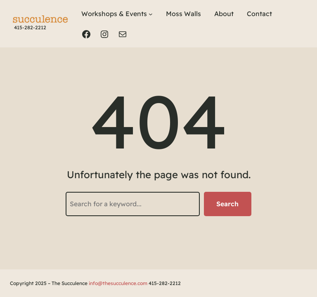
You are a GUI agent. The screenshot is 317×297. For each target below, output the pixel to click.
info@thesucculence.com (118, 283)
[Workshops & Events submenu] (151, 14)
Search (227, 204)
